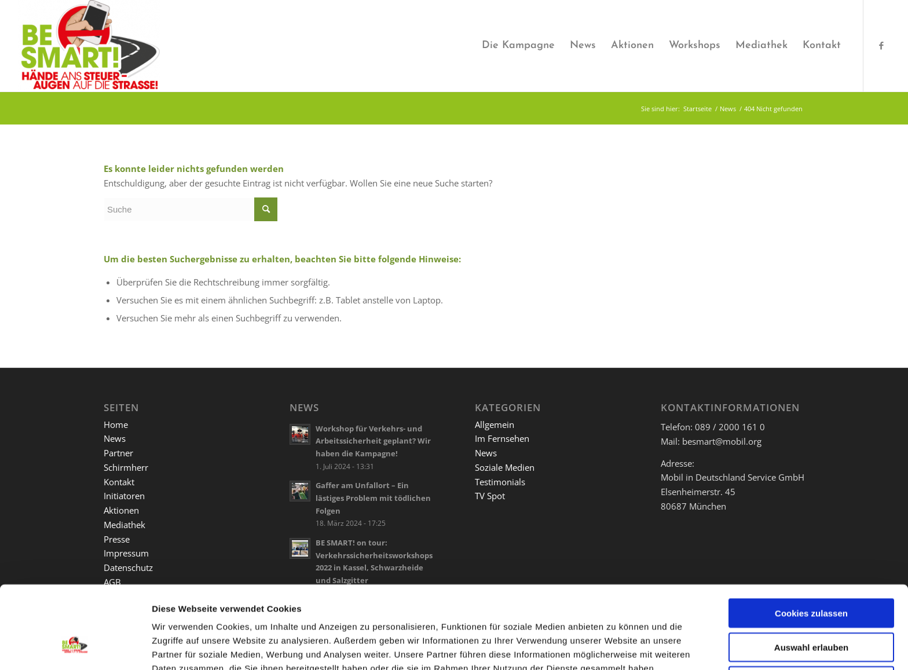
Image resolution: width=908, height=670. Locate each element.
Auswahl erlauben (811, 577)
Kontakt (119, 482)
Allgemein (494, 424)
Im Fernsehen (502, 438)
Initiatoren (124, 495)
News (115, 438)
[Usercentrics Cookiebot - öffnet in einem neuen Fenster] (75, 647)
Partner (118, 453)
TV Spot (490, 495)
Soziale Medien (504, 467)
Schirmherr (126, 467)
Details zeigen (613, 647)
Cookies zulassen (811, 543)
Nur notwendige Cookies (811, 611)
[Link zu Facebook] (881, 45)
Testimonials (500, 482)
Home (116, 424)
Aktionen (121, 510)
